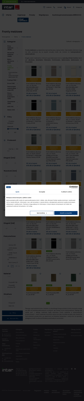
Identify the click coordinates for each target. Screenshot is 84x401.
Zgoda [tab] (17, 191)
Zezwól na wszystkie (66, 213)
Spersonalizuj (42, 213)
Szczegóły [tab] (42, 191)
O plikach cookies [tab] (66, 191)
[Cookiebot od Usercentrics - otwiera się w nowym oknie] (70, 187)
